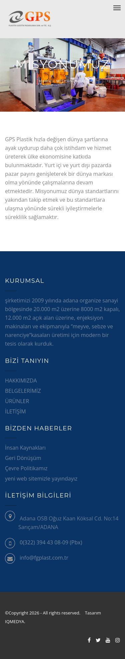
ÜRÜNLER (17, 401)
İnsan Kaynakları (25, 447)
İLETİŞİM (15, 411)
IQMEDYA (15, 621)
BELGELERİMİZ (23, 390)
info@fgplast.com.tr (44, 557)
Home (45, 80)
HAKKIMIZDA (21, 380)
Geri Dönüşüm (23, 458)
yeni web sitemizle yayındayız (41, 478)
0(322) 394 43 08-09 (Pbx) (51, 542)
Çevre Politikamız (26, 468)
